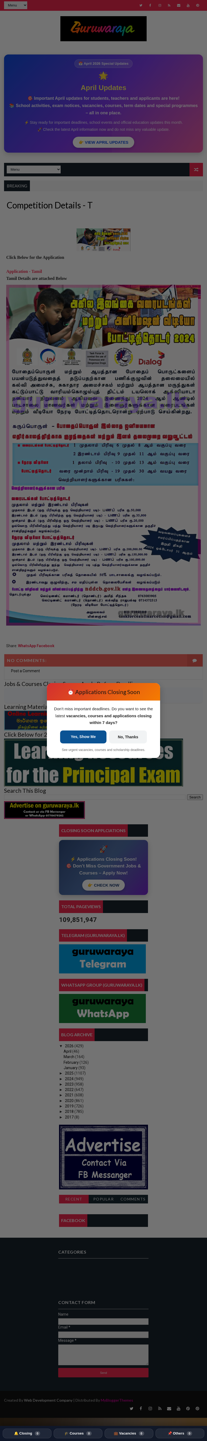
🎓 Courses (78, 1433)
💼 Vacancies (129, 1433)
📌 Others (180, 1433)
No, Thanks (128, 737)
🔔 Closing (27, 1433)
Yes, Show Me (83, 737)
